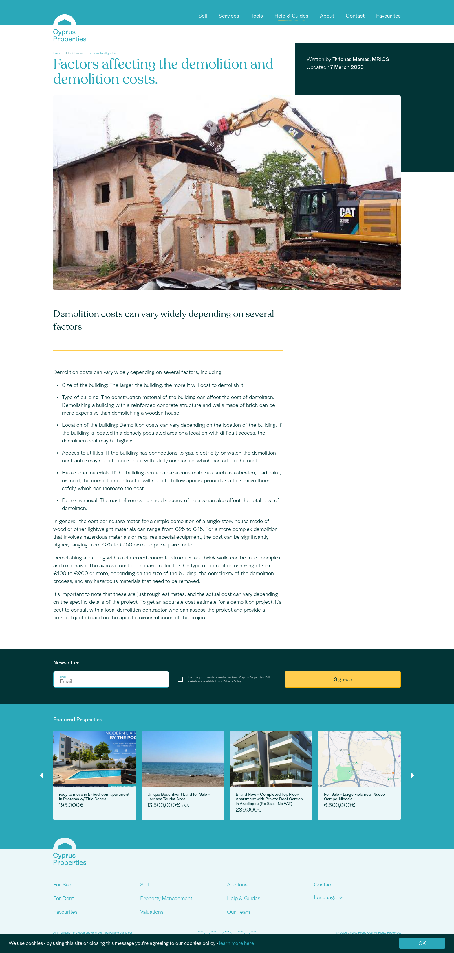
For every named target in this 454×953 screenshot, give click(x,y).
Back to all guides (104, 53)
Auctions (237, 885)
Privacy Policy (232, 681)
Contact (355, 16)
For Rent (63, 898)
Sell (202, 16)
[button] (329, 897)
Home (57, 53)
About (327, 16)
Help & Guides (291, 16)
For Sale (63, 885)
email (63, 676)
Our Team (238, 912)
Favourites (388, 16)
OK (422, 943)
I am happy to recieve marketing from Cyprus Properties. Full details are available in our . (229, 679)
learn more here (236, 943)
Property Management (166, 898)
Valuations (152, 912)
